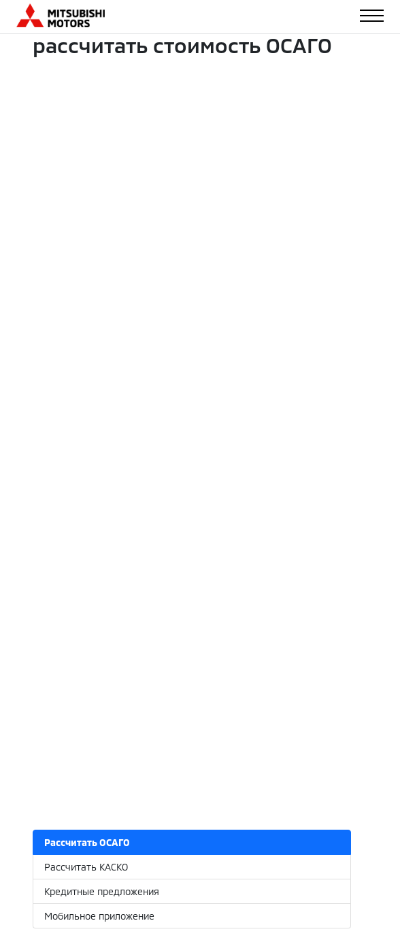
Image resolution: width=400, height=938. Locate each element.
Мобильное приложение (99, 916)
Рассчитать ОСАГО (87, 842)
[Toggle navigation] (372, 15)
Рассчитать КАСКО (86, 867)
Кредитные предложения (101, 891)
